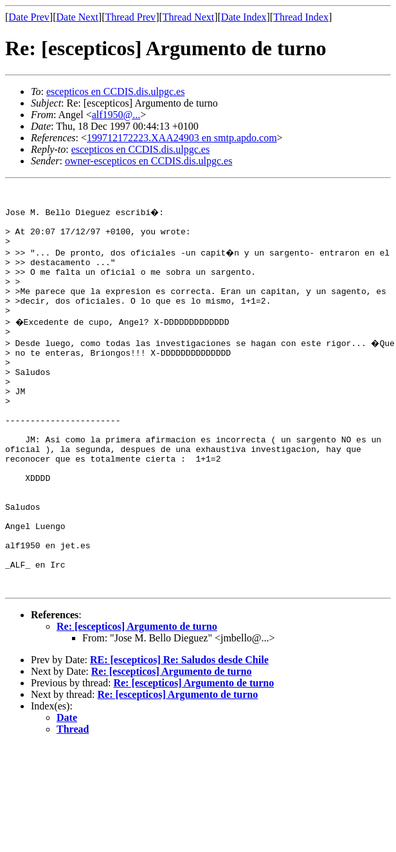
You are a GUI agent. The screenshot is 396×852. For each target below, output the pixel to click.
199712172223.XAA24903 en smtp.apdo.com (182, 137)
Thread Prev (130, 17)
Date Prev (29, 17)
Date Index (244, 17)
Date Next (77, 17)
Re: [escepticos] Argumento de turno (137, 697)
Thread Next (188, 17)
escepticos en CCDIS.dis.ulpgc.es (115, 91)
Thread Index (300, 17)
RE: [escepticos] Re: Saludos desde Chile (179, 731)
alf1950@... (116, 114)
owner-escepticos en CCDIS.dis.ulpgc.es (149, 160)
